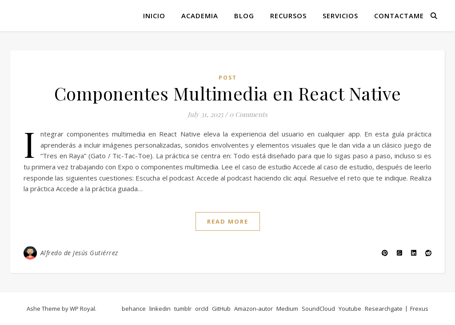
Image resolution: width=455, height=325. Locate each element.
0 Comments (248, 114)
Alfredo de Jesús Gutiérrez (79, 253)
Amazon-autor (253, 309)
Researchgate (384, 309)
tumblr (183, 309)
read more (227, 221)
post (228, 77)
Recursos (288, 15)
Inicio (154, 15)
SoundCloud (318, 309)
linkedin (160, 309)
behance (134, 309)
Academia (199, 15)
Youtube (350, 309)
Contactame (399, 15)
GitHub (221, 309)
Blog (244, 15)
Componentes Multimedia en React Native (227, 93)
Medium (287, 309)
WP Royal (82, 309)
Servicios (340, 15)
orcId (201, 309)
